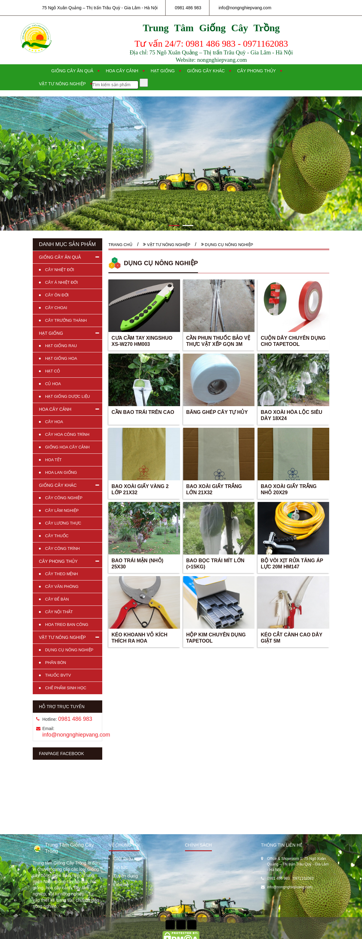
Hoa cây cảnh (122, 70)
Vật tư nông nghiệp (62, 83)
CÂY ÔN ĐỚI (57, 295)
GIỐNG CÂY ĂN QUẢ (60, 257)
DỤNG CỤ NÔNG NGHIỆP (69, 650)
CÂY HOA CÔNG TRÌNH (67, 434)
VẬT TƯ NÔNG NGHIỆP (62, 637)
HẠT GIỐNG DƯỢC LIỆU (67, 396)
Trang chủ (120, 244)
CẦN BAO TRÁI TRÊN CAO (143, 412)
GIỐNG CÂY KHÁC (58, 485)
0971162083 (303, 878)
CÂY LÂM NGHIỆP (62, 510)
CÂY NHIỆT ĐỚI (59, 269)
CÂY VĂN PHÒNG (61, 586)
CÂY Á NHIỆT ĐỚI (61, 282)
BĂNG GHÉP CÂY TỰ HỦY (217, 412)
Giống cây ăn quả (72, 70)
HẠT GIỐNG (51, 333)
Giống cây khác (206, 70)
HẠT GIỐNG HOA (61, 358)
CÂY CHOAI (56, 307)
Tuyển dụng (125, 875)
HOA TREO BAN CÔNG (66, 624)
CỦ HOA (53, 383)
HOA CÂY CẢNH (55, 409)
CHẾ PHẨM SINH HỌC (65, 688)
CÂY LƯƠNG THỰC (63, 523)
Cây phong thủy (256, 70)
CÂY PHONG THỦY (58, 561)
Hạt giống (163, 70)
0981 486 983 (188, 7)
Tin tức (120, 867)
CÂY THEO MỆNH (61, 573)
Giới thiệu (123, 858)
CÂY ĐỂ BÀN (57, 599)
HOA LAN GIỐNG (61, 472)
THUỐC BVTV (58, 675)
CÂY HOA (54, 421)
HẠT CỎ (52, 371)
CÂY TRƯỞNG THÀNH (66, 320)
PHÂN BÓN (55, 662)
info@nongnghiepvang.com (245, 7)
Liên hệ (120, 884)
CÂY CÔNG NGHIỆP (63, 497)
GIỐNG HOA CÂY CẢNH (67, 447)
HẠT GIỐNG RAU (61, 345)
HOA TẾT (53, 459)
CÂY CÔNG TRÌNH (62, 548)
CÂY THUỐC (57, 535)
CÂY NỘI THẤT (59, 612)
